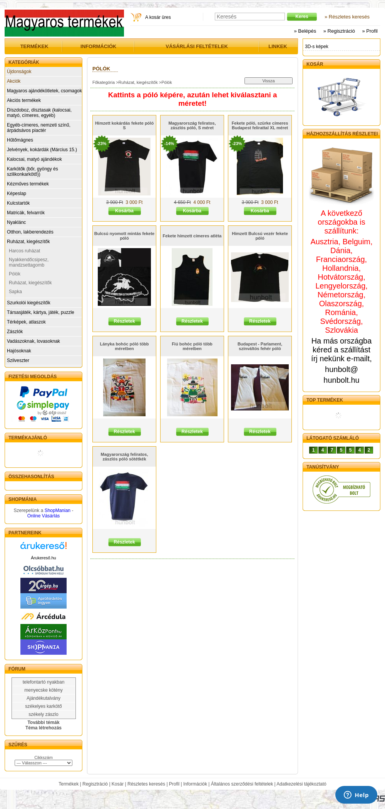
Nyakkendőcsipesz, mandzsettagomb (29, 262)
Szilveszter (18, 360)
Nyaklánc (16, 222)
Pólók (14, 274)
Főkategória (103, 82)
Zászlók (15, 331)
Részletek (124, 321)
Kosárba (124, 211)
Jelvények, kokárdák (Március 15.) (42, 149)
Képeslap (16, 193)
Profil (174, 784)
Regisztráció (95, 784)
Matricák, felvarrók (26, 212)
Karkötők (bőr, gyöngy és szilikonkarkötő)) (32, 171)
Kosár (118, 784)
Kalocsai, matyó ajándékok (34, 159)
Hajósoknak (19, 351)
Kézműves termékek (28, 184)
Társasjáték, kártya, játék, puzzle (40, 312)
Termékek (69, 784)
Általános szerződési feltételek (242, 784)
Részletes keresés (146, 784)
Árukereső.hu (43, 557)
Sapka (15, 291)
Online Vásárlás (43, 516)
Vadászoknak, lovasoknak (33, 341)
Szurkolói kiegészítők (28, 302)
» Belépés (305, 31)
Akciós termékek (24, 100)
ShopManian (57, 510)
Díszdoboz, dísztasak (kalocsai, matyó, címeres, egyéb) (39, 112)
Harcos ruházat (24, 251)
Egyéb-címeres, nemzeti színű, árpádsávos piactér (38, 127)
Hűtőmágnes (20, 140)
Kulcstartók (18, 203)
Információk (195, 784)
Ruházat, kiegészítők (28, 241)
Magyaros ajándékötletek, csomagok (44, 90)
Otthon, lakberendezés (30, 232)
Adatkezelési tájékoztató (301, 784)
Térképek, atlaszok (26, 322)
